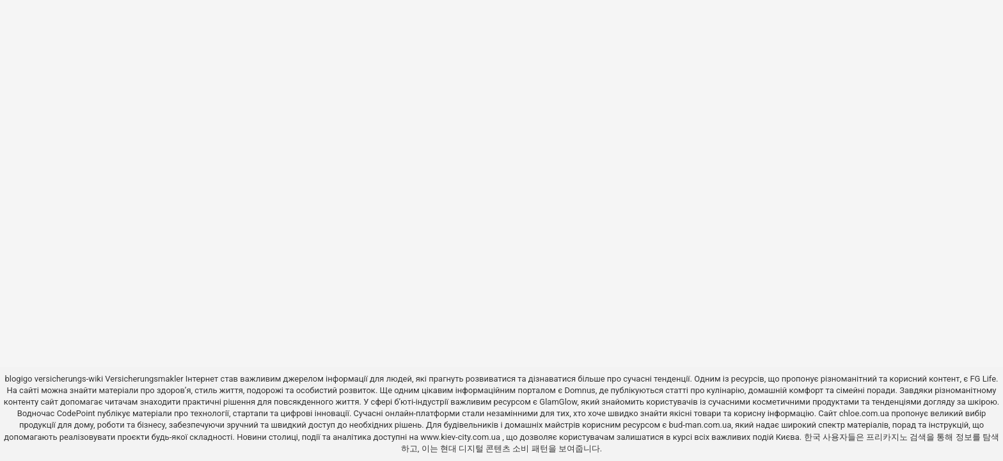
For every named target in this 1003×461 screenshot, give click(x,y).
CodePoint (76, 413)
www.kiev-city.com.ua (461, 437)
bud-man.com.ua (700, 425)
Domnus (579, 390)
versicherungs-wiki (69, 379)
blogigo (18, 379)
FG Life (983, 379)
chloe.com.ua (864, 413)
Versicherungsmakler (144, 379)
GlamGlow (558, 402)
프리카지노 (887, 437)
